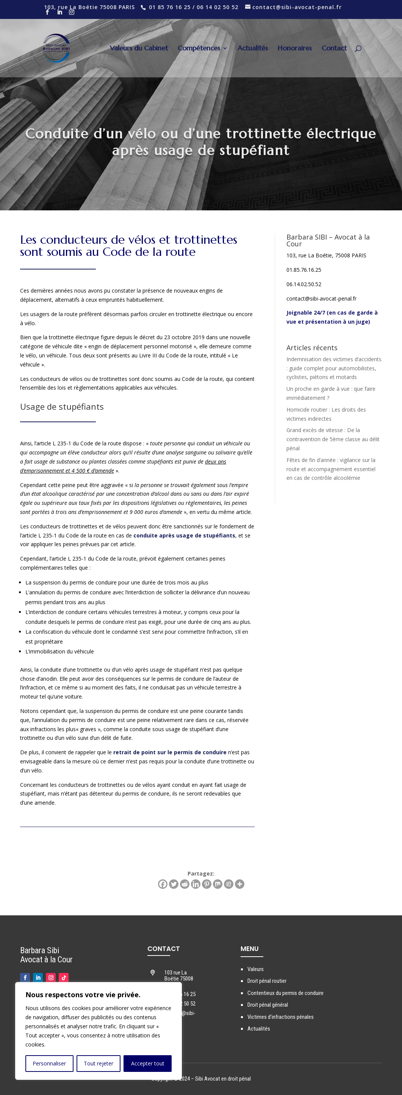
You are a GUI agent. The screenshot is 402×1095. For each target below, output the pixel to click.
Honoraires (295, 48)
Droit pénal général (267, 1004)
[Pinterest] (206, 884)
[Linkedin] (195, 884)
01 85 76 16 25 (170, 7)
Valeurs (255, 969)
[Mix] (217, 884)
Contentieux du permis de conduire (285, 993)
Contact (334, 48)
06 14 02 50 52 (217, 7)
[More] (239, 884)
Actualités (253, 48)
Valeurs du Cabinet (139, 48)
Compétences (199, 48)
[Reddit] (184, 884)
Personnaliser (49, 1063)
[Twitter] (173, 884)
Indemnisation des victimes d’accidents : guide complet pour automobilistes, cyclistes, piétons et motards (334, 368)
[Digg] (228, 884)
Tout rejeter (98, 1063)
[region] (98, 1031)
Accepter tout (147, 1063)
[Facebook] (162, 884)
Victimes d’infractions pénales (280, 1017)
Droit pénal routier (266, 981)
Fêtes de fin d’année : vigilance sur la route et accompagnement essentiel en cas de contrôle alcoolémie (330, 469)
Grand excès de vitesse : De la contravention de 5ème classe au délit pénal (333, 439)
